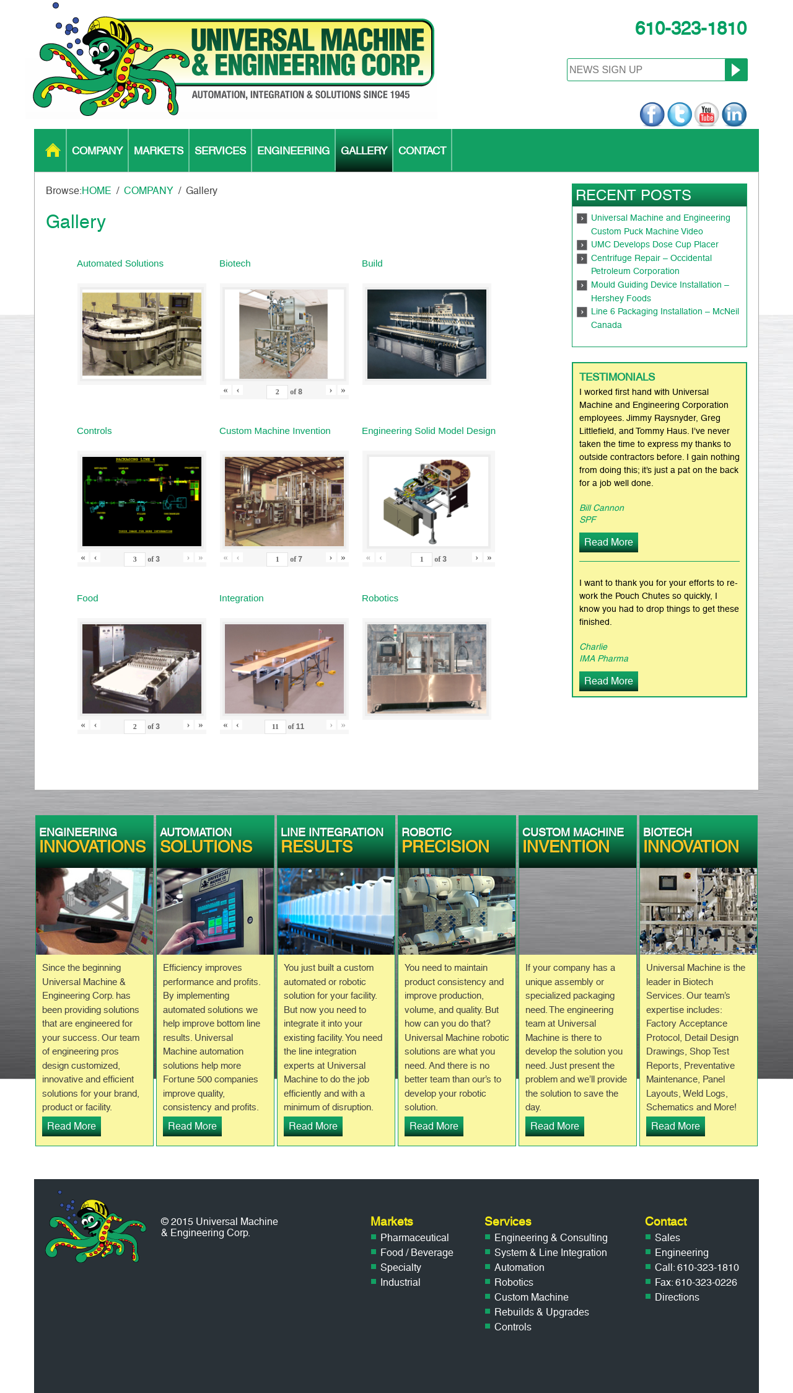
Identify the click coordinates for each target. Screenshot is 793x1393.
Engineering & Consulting (551, 1238)
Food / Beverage (416, 1252)
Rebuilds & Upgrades (541, 1312)
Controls (513, 1327)
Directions (677, 1297)
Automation (519, 1267)
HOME (53, 150)
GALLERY (364, 150)
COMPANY (97, 150)
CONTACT (422, 150)
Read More (608, 542)
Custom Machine (531, 1297)
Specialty (400, 1267)
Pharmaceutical (414, 1238)
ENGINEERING (293, 150)
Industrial (400, 1282)
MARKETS (158, 150)
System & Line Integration (550, 1252)
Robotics (513, 1282)
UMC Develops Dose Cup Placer (655, 244)
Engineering (682, 1252)
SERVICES (220, 150)
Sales (667, 1238)
